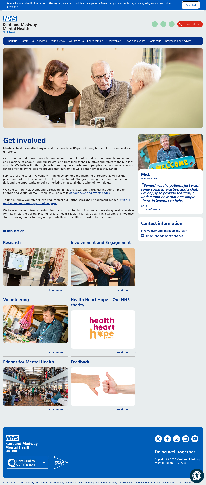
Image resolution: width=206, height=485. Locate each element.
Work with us (76, 40)
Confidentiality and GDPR (32, 482)
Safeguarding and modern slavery (98, 482)
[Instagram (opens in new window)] (176, 438)
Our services (39, 40)
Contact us (154, 40)
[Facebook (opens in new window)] (167, 438)
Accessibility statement (63, 482)
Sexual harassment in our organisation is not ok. (147, 482)
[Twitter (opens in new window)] (158, 438)
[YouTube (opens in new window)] (194, 438)
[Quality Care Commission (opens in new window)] (28, 462)
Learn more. (13, 7)
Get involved (113, 40)
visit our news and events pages (89, 193)
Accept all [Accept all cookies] (191, 5)
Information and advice (178, 40)
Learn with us (95, 40)
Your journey (57, 40)
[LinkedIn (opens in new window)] (185, 438)
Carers (24, 40)
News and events (135, 40)
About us (12, 40)
